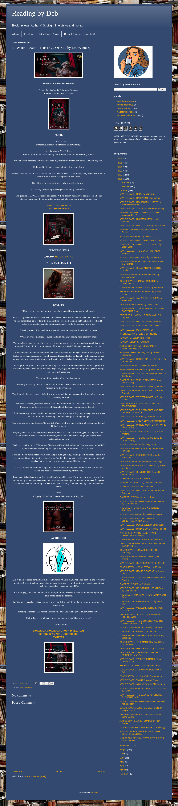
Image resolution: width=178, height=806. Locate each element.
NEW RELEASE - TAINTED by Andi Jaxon (139, 680)
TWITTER (58, 637)
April (122, 766)
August (123, 749)
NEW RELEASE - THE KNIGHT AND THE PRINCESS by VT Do (139, 653)
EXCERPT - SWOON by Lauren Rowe (137, 497)
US (56, 256)
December (125, 182)
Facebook (14, 34)
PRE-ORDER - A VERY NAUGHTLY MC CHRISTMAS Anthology (138, 534)
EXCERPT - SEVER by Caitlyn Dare (136, 584)
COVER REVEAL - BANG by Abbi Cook (138, 631)
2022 (120, 175)
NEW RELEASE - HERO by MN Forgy (137, 194)
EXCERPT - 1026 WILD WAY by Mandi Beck (140, 665)
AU (71, 256)
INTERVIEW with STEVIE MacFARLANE (138, 334)
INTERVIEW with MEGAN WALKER (136, 486)
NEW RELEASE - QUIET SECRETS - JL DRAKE (142, 563)
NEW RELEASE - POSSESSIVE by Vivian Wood (142, 525)
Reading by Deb (35, 13)
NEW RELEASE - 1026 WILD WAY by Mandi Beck (143, 421)
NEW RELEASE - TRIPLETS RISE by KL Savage (142, 208)
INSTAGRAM (77, 630)
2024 (120, 167)
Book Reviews (123, 108)
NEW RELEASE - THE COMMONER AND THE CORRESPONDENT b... (141, 411)
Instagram (28, 34)
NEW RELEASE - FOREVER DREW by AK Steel (142, 386)
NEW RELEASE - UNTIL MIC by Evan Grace (140, 257)
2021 (120, 179)
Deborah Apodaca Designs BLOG (80, 34)
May (122, 762)
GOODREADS (70, 634)
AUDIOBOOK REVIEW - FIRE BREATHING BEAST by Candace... (140, 732)
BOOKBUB (45, 634)
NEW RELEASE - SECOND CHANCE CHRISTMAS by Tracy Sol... (137, 519)
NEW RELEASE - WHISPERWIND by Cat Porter (142, 648)
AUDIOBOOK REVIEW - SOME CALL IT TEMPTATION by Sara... (138, 347)
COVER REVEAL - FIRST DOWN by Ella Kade (141, 287)
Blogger (94, 792)
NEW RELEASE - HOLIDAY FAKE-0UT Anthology (142, 727)
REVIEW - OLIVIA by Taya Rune (134, 342)
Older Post (100, 771)
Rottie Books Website (49, 34)
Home (59, 771)
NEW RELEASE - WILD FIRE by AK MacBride (141, 322)
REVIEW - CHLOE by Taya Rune (135, 338)
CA (66, 256)
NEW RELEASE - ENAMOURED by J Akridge (141, 627)
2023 (120, 171)
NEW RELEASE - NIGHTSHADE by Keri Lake (141, 240)
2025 (120, 163)
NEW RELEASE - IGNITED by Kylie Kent (138, 365)
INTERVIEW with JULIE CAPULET (136, 478)
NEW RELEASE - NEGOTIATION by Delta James (142, 225)
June (122, 758)
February (124, 774)
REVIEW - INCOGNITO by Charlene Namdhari (141, 482)
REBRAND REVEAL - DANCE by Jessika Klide (141, 369)
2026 (120, 158)
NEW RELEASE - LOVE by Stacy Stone (138, 444)
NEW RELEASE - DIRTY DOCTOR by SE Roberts (143, 529)
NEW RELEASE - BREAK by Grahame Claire (140, 417)
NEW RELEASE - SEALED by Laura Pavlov (140, 326)
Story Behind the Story (127, 115)
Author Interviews (125, 105)
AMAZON (57, 634)
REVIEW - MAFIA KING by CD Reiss (136, 236)
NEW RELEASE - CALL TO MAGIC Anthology (141, 461)
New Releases (26, 687)
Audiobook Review (125, 101)
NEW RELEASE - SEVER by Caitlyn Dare (139, 304)
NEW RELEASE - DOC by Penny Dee (137, 330)
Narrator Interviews (125, 112)
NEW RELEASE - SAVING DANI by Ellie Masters (142, 684)
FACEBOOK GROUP (58, 630)
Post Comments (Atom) (35, 776)
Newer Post (18, 771)
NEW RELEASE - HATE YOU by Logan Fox (140, 198)
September (125, 745)
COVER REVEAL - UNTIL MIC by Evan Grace (141, 539)
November (125, 186)
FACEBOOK (39, 630)
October (124, 190)
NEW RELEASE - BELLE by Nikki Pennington (141, 514)
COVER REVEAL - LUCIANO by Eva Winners (141, 676)
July (122, 753)
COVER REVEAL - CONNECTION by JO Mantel (142, 567)
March (123, 770)
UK (61, 256)
